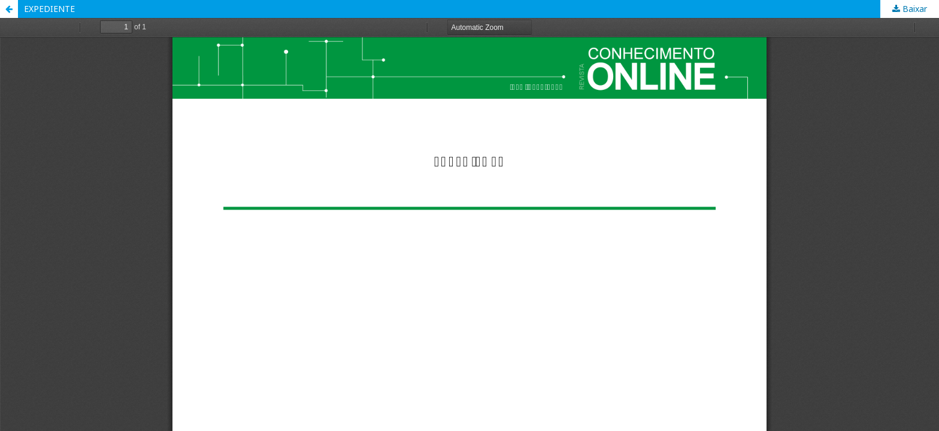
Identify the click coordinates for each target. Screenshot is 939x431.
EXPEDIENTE (49, 8)
